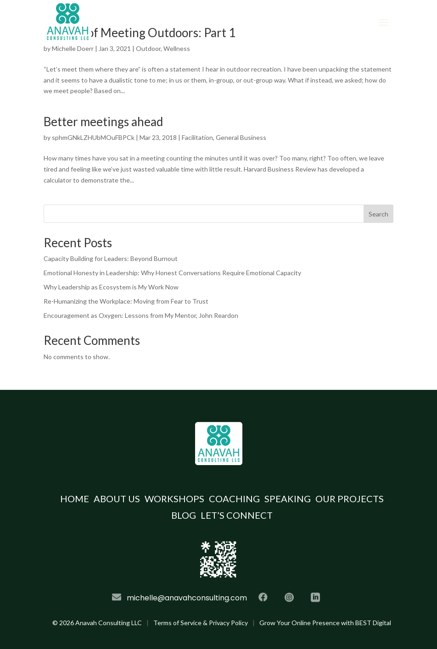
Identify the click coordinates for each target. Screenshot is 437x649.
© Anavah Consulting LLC (97, 623)
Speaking (287, 498)
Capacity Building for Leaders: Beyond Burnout (111, 258)
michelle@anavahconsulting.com (187, 598)
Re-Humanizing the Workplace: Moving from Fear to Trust (126, 301)
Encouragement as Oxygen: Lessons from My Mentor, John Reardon (141, 315)
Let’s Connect (237, 515)
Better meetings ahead (103, 121)
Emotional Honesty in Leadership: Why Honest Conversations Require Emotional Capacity (172, 273)
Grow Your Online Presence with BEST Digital (325, 623)
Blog (183, 515)
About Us (117, 498)
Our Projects (349, 498)
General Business (241, 137)
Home (74, 498)
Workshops (174, 498)
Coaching (234, 498)
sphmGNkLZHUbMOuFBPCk (93, 137)
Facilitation (197, 137)
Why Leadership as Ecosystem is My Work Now (111, 287)
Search (378, 214)
